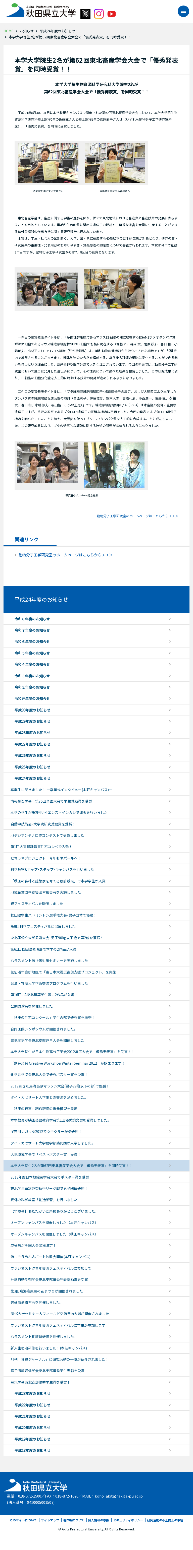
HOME (9, 30)
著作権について (73, 1520)
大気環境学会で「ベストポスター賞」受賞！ (46, 1154)
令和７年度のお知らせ (32, 630)
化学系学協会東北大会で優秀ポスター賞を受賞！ (49, 1074)
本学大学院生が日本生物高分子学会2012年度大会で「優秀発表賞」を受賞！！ (73, 1051)
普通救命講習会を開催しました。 (37, 1302)
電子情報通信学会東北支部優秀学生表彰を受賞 (47, 1370)
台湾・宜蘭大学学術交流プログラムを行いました (49, 983)
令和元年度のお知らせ (32, 698)
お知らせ (27, 30)
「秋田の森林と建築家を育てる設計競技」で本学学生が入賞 (58, 880)
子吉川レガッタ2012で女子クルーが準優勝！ (46, 1131)
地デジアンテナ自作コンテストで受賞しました (47, 835)
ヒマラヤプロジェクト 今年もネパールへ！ (46, 858)
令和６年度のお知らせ (32, 641)
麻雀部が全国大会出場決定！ (33, 1245)
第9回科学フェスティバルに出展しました (43, 926)
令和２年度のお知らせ (32, 687)
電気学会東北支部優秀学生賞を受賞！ (40, 1382)
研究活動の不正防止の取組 (165, 1520)
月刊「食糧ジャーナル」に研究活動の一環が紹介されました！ (60, 1359)
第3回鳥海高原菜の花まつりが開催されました (47, 1291)
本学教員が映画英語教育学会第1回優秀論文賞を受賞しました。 (61, 1120)
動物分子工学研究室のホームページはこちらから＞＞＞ (137, 515)
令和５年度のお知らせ (32, 653)
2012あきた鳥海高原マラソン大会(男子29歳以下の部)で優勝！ (60, 1085)
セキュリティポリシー (128, 1520)
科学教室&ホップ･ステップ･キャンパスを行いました (52, 869)
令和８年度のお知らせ (32, 618)
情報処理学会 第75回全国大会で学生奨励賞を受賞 (51, 801)
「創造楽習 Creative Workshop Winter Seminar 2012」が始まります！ (68, 1063)
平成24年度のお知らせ (57, 30)
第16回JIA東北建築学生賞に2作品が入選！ (44, 994)
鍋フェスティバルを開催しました (37, 903)
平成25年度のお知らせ (32, 766)
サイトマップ (50, 1520)
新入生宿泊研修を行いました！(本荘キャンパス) (49, 1347)
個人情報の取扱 (98, 1520)
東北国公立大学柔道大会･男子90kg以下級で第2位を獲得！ (57, 937)
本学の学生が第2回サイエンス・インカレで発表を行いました (59, 812)
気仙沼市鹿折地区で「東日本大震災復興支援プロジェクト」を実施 (63, 972)
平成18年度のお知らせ (32, 1450)
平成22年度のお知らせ (32, 1404)
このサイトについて (23, 1520)
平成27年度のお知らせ (32, 744)
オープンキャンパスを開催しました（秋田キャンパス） (54, 1234)
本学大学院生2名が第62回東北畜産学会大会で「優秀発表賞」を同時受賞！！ (72, 1165)
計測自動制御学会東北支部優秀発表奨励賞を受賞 (49, 1279)
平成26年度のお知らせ (32, 755)
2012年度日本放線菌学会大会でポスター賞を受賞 (50, 1177)
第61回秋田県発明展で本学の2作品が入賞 (43, 949)
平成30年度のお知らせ (32, 710)
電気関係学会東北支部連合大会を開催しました (47, 1040)
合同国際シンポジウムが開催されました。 (44, 1028)
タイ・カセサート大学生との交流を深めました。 (49, 1097)
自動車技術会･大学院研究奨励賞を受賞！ (43, 823)
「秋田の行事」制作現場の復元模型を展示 (44, 1108)
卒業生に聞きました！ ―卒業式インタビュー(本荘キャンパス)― (61, 789)
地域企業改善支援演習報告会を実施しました (46, 892)
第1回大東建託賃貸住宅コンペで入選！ (41, 846)
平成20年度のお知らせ (32, 1427)
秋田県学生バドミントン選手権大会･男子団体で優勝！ (54, 915)
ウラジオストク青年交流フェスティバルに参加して (51, 1268)
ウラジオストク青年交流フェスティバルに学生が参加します (58, 1325)
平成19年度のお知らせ (32, 1439)
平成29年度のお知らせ (32, 721)
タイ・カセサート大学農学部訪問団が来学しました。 (53, 1142)
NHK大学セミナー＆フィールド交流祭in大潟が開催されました (60, 1313)
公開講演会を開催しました (32, 1006)
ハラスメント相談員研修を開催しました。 (44, 1336)
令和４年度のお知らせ (32, 664)
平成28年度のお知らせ (32, 732)
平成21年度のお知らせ (32, 1416)
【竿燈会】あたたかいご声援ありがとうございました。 (55, 1211)
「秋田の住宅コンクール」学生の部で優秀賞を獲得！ (53, 1017)
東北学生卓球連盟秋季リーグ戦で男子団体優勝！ (49, 1188)
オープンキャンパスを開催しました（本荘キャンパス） (54, 1222)
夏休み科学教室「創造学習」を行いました (44, 1199)
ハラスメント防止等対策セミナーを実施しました (49, 960)
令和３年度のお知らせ (32, 675)
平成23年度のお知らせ (32, 1393)
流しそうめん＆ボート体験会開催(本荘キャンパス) (50, 1256)
